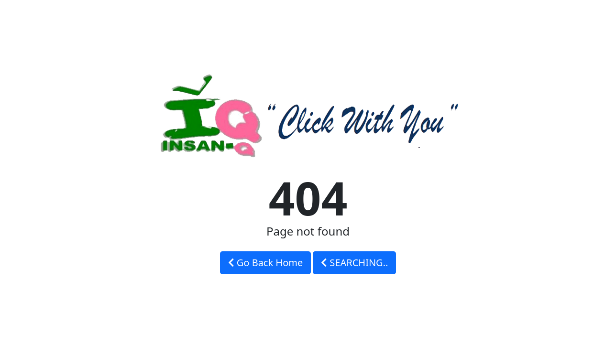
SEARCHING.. (354, 262)
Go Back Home (265, 262)
